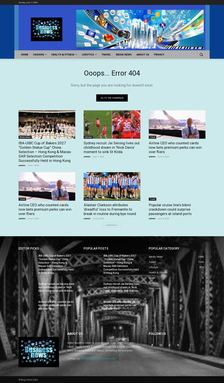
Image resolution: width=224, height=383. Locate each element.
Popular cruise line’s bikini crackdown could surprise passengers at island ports (170, 209)
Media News (25, 137)
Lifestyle (88, 137)
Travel (152, 137)
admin (22, 165)
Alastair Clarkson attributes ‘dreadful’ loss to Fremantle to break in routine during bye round (110, 209)
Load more (112, 225)
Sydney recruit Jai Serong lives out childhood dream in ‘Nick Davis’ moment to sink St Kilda (112, 147)
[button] (201, 54)
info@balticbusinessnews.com (98, 358)
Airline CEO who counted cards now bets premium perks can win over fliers (175, 147)
